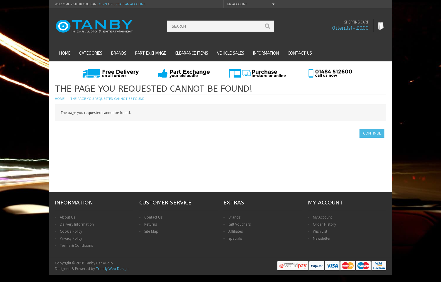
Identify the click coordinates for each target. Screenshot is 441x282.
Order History (324, 224)
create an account (129, 4)
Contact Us (153, 217)
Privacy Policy (71, 238)
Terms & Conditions (76, 245)
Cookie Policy (71, 231)
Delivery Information (77, 224)
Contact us (300, 53)
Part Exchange (150, 53)
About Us (67, 217)
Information (266, 53)
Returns (150, 224)
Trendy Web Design (112, 268)
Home (64, 53)
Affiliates (235, 231)
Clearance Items (191, 53)
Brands (118, 53)
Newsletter (322, 238)
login (102, 4)
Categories (90, 53)
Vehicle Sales (230, 53)
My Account (322, 217)
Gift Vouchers (239, 224)
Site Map (151, 231)
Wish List (320, 231)
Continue (372, 133)
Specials (235, 238)
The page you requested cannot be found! (107, 98)
